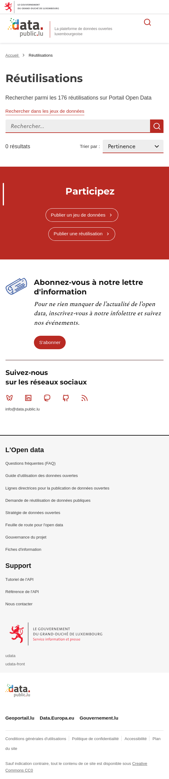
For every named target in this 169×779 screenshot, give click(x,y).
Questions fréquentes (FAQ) (31, 463)
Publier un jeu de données (78, 214)
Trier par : (90, 146)
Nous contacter (19, 604)
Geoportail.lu (20, 717)
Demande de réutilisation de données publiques (48, 500)
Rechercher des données (147, 22)
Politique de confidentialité (96, 738)
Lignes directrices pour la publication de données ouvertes (57, 488)
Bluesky (11, 398)
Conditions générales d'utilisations (37, 738)
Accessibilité (136, 738)
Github (67, 398)
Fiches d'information (24, 549)
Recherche (156, 126)
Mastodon (48, 398)
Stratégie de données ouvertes (33, 512)
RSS (86, 398)
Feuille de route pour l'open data (34, 525)
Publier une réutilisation (78, 233)
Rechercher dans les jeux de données (45, 111)
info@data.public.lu (23, 409)
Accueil (13, 55)
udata (11, 655)
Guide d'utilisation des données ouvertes (42, 475)
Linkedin (29, 398)
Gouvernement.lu (99, 717)
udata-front (15, 664)
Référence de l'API (22, 591)
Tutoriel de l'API (20, 579)
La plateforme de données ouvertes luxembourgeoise (83, 31)
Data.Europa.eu (57, 717)
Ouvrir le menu (161, 22)
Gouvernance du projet (26, 537)
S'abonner (50, 342)
